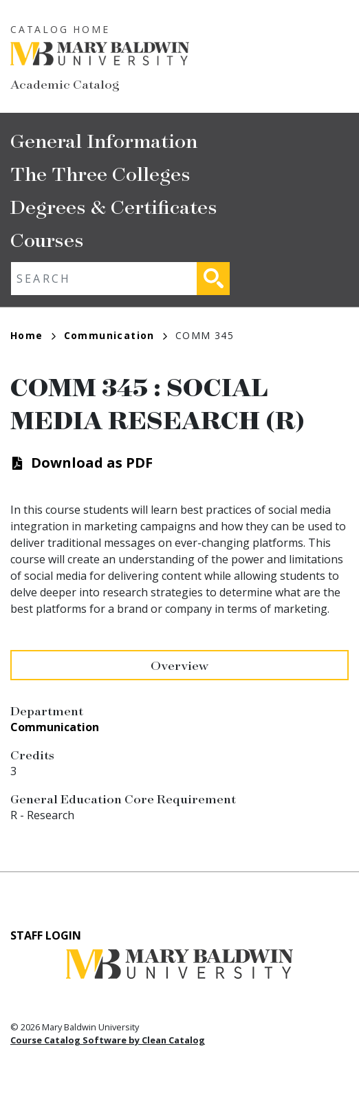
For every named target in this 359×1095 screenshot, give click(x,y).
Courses (47, 239)
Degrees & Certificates (113, 206)
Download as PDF (92, 462)
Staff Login (45, 935)
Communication (115, 335)
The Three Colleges (100, 173)
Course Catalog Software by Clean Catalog (107, 1040)
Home (33, 335)
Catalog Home (60, 29)
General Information (103, 140)
